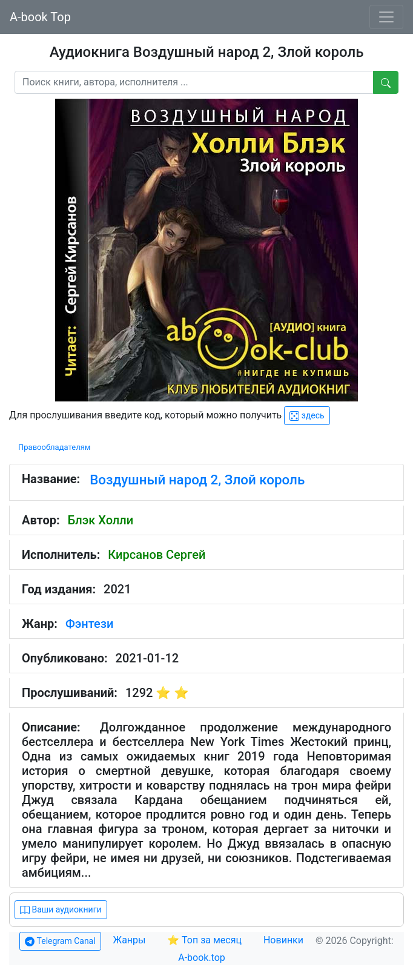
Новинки (283, 940)
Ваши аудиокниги (61, 910)
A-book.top (201, 957)
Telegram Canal (60, 941)
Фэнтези (89, 623)
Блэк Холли (101, 520)
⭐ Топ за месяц (204, 940)
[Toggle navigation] (386, 17)
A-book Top (40, 17)
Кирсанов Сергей (156, 554)
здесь (306, 416)
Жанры (130, 940)
